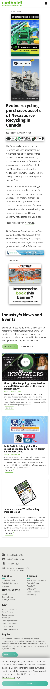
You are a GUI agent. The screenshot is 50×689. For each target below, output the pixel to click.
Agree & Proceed (25, 684)
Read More (8, 408)
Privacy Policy (8, 677)
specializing (21, 235)
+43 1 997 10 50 (14, 564)
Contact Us (9, 655)
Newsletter (26, 347)
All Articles (9, 347)
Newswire (29, 223)
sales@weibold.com (15, 559)
